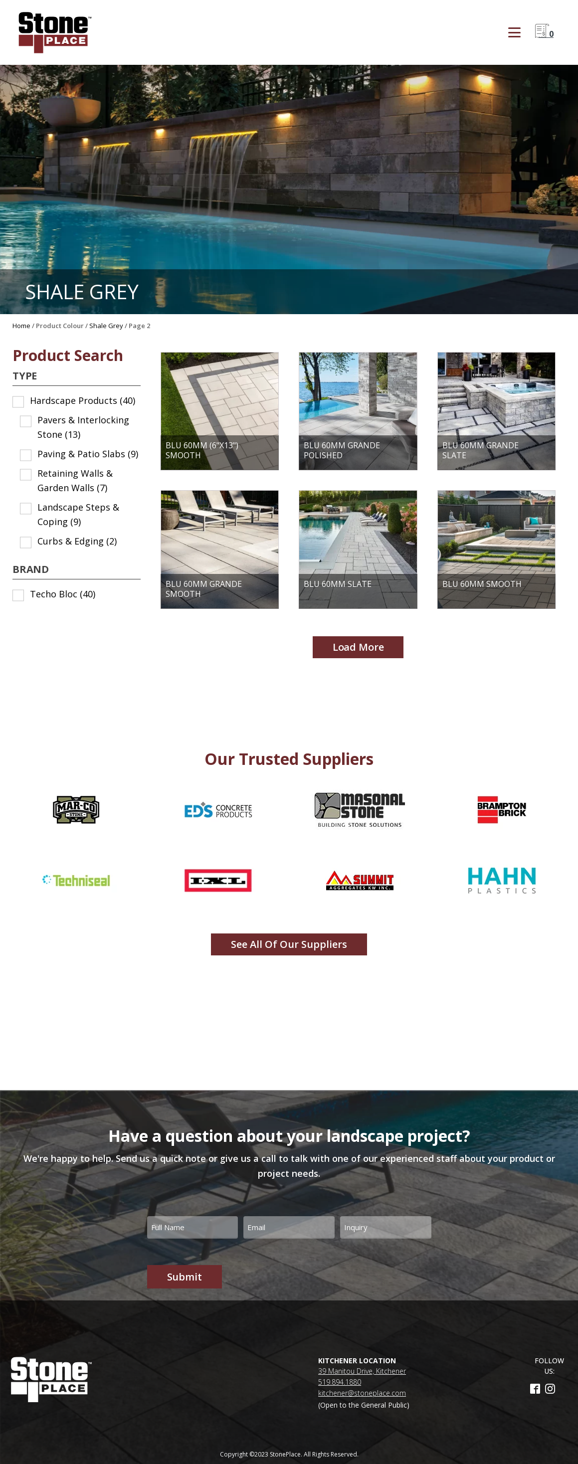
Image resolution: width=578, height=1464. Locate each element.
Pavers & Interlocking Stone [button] (83, 427)
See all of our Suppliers (289, 944)
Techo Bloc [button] (62, 594)
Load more (358, 647)
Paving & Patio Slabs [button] (87, 454)
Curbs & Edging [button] (77, 541)
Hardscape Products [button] (82, 400)
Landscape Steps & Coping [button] (78, 514)
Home (21, 325)
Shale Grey (106, 325)
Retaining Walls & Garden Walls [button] (75, 480)
